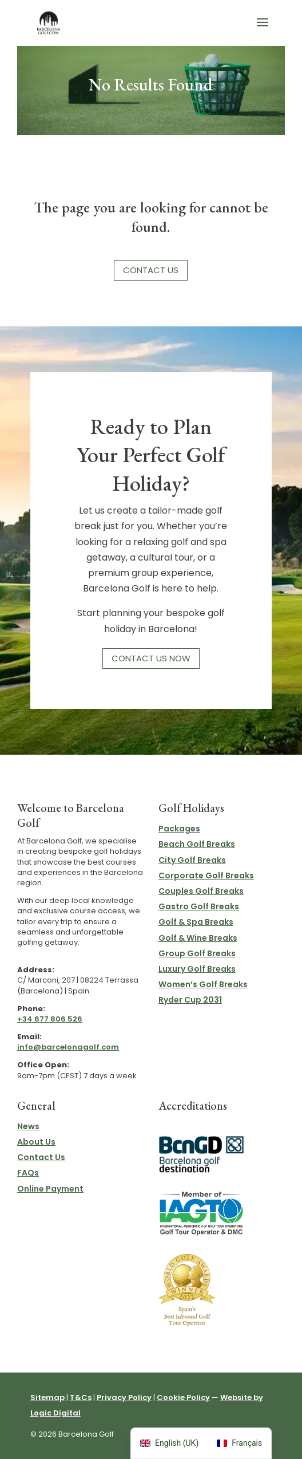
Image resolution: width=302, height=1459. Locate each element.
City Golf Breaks (192, 860)
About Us (36, 1142)
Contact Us (150, 270)
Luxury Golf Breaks (197, 969)
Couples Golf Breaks (201, 891)
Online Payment (50, 1188)
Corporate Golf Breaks (206, 875)
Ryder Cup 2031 (190, 999)
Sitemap (47, 1397)
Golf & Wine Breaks (197, 938)
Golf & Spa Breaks (195, 922)
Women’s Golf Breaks (203, 984)
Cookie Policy (183, 1397)
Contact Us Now (151, 658)
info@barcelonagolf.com (68, 1047)
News (28, 1126)
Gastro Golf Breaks (198, 906)
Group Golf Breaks (197, 953)
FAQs (28, 1172)
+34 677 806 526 (49, 1019)
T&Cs (81, 1397)
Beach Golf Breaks (196, 844)
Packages (179, 828)
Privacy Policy (124, 1397)
